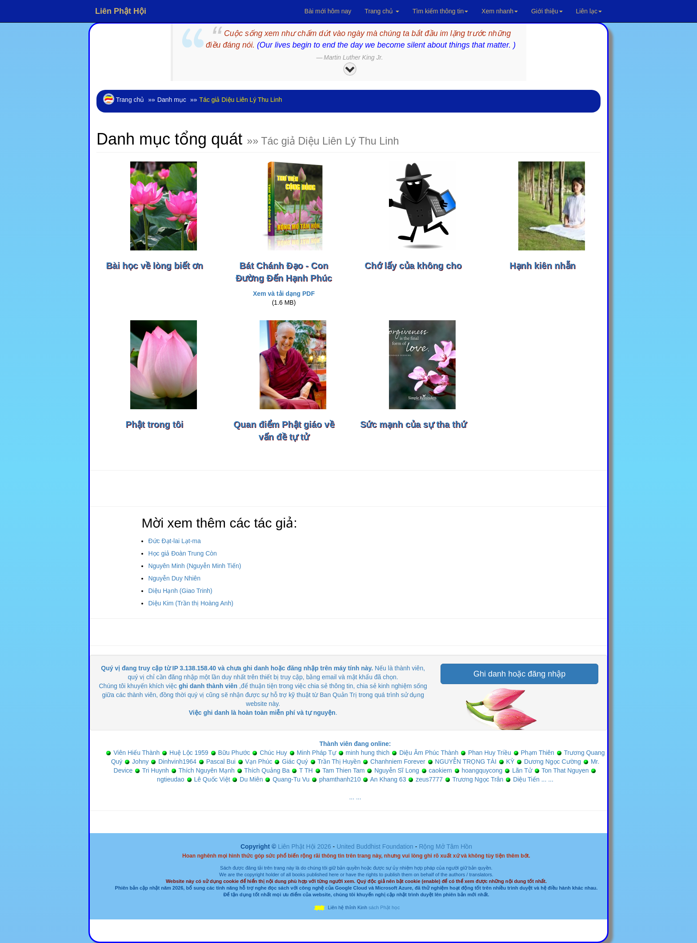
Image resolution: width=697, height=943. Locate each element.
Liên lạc (589, 11)
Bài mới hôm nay (327, 11)
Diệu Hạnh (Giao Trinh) (180, 590)
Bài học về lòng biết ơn (154, 265)
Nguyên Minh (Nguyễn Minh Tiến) (194, 565)
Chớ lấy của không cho (413, 265)
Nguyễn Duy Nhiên (174, 578)
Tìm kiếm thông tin (440, 11)
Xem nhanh (499, 11)
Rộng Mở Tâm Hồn (445, 846)
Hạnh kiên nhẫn (542, 265)
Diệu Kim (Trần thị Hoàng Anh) (190, 603)
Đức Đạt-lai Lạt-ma (174, 540)
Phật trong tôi (155, 424)
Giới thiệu (547, 11)
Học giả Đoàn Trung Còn (182, 553)
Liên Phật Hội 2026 (305, 846)
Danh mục (171, 99)
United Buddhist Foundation (374, 846)
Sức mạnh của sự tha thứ (413, 424)
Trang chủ (382, 11)
